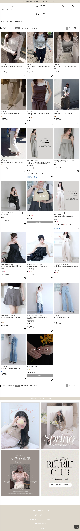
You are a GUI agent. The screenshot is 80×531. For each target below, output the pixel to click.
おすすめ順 (11, 28)
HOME (3, 10)
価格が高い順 (33, 28)
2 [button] (69, 28)
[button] (78, 28)
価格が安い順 (24, 28)
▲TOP (77, 526)
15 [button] (75, 28)
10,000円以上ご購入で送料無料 (40, 2)
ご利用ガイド (40, 515)
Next (78, 2)
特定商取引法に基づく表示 (40, 519)
